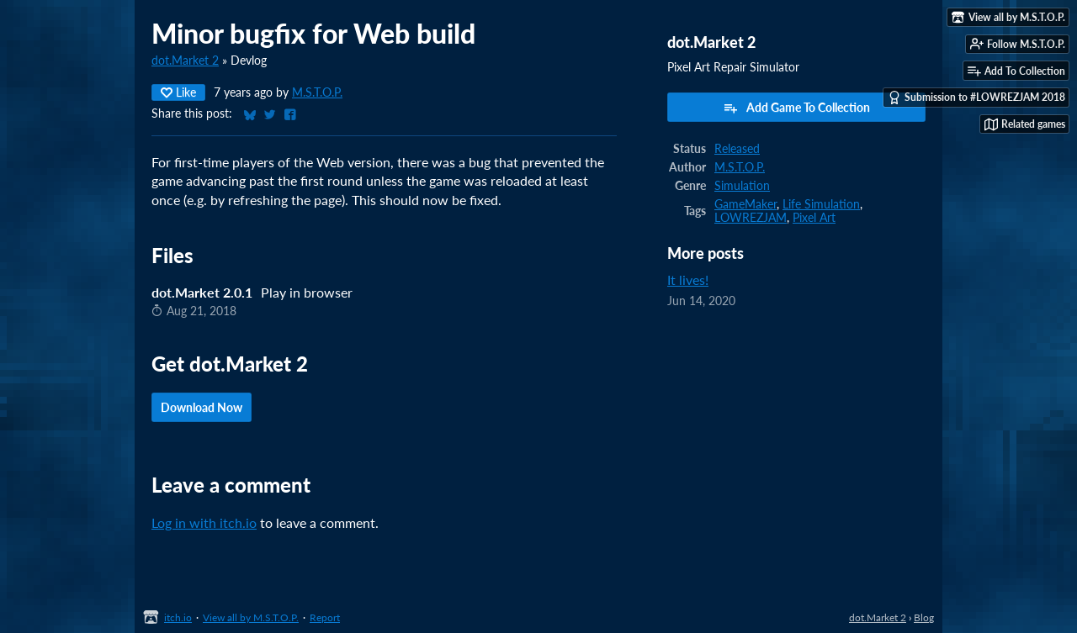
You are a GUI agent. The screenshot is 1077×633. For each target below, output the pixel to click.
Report (325, 617)
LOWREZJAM (750, 217)
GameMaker (745, 204)
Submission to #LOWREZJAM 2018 (976, 97)
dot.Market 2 (185, 60)
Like (178, 92)
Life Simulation (821, 204)
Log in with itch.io (204, 522)
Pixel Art (814, 217)
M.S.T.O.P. (317, 92)
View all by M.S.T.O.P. (251, 617)
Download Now (201, 407)
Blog (924, 617)
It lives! (687, 279)
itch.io (178, 617)
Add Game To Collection (796, 107)
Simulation (742, 186)
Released (737, 149)
